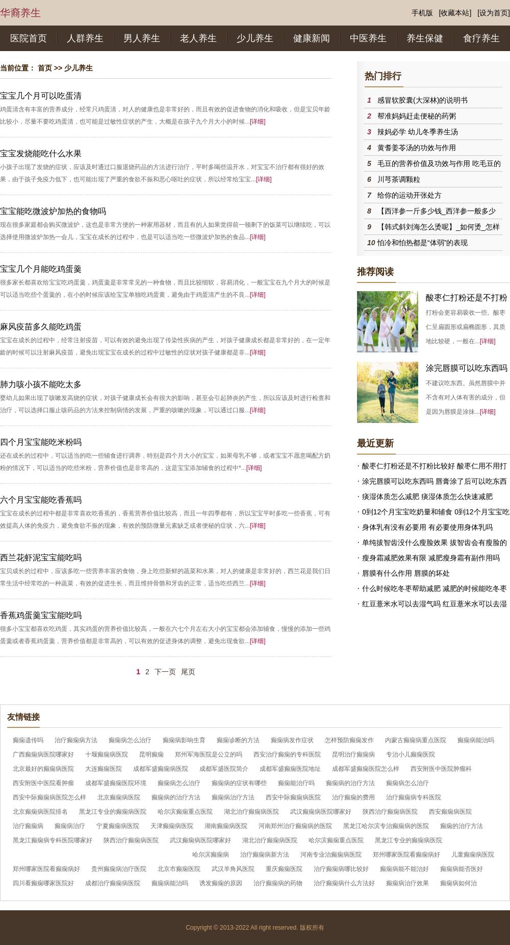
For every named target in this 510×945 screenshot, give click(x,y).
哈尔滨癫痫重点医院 (185, 811)
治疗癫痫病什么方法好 (344, 883)
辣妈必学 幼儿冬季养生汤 (417, 132)
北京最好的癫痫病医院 (43, 768)
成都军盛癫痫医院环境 (115, 783)
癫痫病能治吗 (475, 740)
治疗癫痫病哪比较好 (341, 868)
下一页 (165, 672)
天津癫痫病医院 (171, 826)
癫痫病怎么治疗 (130, 740)
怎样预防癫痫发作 (349, 740)
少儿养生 (255, 38)
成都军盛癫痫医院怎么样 (365, 768)
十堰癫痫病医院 (106, 754)
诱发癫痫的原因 (220, 883)
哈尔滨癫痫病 (210, 854)
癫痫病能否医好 (461, 868)
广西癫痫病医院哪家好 (43, 754)
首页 (45, 68)
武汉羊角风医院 (233, 868)
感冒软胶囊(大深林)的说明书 (422, 100)
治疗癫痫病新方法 (264, 854)
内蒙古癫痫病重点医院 (415, 740)
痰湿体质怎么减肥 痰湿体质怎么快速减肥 (427, 496)
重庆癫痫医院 (284, 868)
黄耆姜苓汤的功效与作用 (416, 148)
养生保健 (424, 38)
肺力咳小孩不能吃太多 (41, 384)
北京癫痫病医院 (118, 797)
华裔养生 (20, 12)
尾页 (188, 672)
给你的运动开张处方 (409, 195)
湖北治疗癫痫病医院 (251, 811)
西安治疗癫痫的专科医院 (287, 754)
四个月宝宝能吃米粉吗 (41, 442)
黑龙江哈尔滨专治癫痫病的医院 (386, 826)
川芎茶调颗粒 (398, 179)
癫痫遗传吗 (28, 740)
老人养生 (198, 38)
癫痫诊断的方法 (238, 740)
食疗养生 (481, 38)
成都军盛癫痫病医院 (160, 768)
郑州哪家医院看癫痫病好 (406, 854)
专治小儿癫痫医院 (410, 754)
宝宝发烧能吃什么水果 (41, 153)
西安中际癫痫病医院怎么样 (49, 797)
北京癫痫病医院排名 (40, 811)
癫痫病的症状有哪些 (239, 783)
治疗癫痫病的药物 (277, 883)
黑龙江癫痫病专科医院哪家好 (52, 840)
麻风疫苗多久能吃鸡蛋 (41, 326)
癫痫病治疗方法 (233, 797)
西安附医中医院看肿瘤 (43, 783)
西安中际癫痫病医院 (293, 797)
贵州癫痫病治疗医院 (118, 868)
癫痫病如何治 (458, 883)
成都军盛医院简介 (223, 768)
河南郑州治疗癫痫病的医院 (295, 826)
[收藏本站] (455, 13)
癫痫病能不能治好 (404, 868)
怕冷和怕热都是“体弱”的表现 (422, 243)
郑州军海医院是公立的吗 (208, 754)
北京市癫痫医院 (179, 868)
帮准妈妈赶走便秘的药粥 (416, 116)
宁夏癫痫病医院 (117, 826)
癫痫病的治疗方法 (350, 783)
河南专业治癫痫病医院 (331, 854)
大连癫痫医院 (103, 768)
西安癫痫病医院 (450, 811)
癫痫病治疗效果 (407, 883)
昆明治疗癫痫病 (353, 754)
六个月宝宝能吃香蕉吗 (41, 499)
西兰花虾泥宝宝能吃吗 (41, 557)
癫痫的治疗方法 (461, 826)
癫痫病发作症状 (292, 740)
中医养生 (368, 38)
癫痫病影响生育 (184, 740)
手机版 (422, 13)
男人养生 (141, 38)
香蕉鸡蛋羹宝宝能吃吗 (41, 615)
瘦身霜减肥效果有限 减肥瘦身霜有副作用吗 (431, 558)
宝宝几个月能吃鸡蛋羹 (41, 269)
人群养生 (85, 38)
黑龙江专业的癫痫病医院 (112, 811)
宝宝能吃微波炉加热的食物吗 (53, 211)
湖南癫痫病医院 (226, 826)
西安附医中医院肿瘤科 (441, 768)
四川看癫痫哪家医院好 (43, 883)
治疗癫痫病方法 (76, 740)
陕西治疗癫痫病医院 (390, 811)
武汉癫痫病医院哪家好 (320, 811)
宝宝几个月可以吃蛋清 (41, 95)
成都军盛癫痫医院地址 (290, 768)
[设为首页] (493, 13)
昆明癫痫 (151, 754)
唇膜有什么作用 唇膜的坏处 (406, 573)
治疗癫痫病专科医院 (413, 797)
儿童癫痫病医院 (472, 854)
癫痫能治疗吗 (296, 783)
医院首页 (28, 38)
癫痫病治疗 (70, 826)
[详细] (258, 121)
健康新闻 (311, 38)
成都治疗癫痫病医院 (112, 883)
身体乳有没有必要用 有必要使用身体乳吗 (427, 527)
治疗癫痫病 (28, 826)
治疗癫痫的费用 (353, 797)
